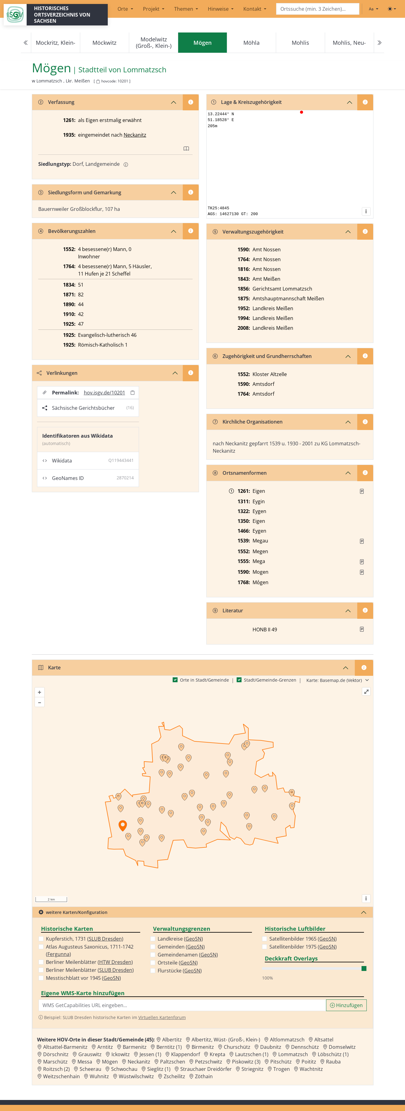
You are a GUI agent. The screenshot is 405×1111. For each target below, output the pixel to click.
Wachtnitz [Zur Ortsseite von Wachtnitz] (311, 1069)
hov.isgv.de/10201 (104, 392)
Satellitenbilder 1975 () (303, 946)
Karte (49, 667)
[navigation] (202, 42)
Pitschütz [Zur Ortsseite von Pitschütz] (281, 1061)
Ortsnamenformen (240, 473)
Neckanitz (135, 134)
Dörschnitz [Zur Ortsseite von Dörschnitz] (56, 1054)
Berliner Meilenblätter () (89, 962)
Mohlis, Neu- (349, 42)
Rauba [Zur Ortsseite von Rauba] (333, 1061)
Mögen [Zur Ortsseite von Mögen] (110, 1061)
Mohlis (300, 42)
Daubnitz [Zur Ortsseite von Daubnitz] (270, 1047)
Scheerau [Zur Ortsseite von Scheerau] (90, 1069)
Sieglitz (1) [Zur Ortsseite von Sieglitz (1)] (159, 1069)
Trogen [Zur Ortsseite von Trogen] (281, 1069)
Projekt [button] (152, 9)
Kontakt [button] (253, 9)
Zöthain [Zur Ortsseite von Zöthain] (204, 1076)
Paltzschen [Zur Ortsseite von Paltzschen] (172, 1061)
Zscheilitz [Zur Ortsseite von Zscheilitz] (174, 1076)
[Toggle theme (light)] (392, 8)
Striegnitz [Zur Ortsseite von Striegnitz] (253, 1069)
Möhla (251, 42)
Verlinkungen (57, 373)
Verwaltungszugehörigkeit (248, 231)
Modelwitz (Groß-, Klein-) (153, 42)
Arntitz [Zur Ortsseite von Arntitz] (105, 1047)
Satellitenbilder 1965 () (303, 938)
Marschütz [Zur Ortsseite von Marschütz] (55, 1061)
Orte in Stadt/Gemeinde (204, 680)
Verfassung (56, 102)
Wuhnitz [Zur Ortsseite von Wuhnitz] (99, 1076)
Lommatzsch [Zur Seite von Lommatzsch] (145, 69)
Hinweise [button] (219, 9)
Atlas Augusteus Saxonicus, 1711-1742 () (89, 950)
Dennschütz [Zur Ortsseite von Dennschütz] (305, 1047)
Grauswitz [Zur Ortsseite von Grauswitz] (90, 1054)
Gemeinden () (181, 946)
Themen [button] (184, 9)
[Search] (317, 9)
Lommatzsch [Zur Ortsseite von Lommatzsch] (293, 1054)
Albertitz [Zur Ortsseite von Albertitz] (172, 1039)
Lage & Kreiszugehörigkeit (246, 102)
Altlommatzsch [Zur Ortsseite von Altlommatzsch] (287, 1039)
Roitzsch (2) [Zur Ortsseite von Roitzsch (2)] (56, 1069)
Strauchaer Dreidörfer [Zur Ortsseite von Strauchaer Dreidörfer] (206, 1069)
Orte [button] (123, 9)
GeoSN (111, 978)
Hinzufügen (346, 1005)
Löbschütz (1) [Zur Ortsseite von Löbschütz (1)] (333, 1054)
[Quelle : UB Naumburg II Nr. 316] (362, 491)
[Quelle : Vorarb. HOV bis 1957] (362, 541)
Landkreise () (180, 938)
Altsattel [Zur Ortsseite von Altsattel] (323, 1039)
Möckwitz (104, 42)
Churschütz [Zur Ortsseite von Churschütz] (237, 1047)
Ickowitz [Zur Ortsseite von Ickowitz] (120, 1054)
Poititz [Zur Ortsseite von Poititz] (309, 1061)
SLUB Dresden (105, 938)
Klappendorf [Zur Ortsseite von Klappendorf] (185, 1054)
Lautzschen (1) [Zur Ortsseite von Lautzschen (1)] (251, 1054)
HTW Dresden (115, 962)
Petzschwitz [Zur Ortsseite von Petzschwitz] (208, 1061)
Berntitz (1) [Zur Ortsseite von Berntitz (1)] (169, 1047)
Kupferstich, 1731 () (84, 938)
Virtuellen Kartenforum (162, 1017)
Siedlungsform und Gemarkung (79, 192)
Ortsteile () (178, 962)
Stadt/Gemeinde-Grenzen (270, 680)
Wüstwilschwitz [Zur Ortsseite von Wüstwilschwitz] (136, 1076)
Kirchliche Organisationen (248, 421)
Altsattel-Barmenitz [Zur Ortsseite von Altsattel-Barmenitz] (65, 1047)
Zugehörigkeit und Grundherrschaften (262, 356)
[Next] (379, 42)
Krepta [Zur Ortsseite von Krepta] (217, 1054)
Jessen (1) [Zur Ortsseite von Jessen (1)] (150, 1054)
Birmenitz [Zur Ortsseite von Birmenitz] (203, 1047)
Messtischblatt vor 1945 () (83, 978)
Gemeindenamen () (188, 954)
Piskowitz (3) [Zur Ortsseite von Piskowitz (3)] (246, 1061)
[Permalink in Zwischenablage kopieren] (132, 392)
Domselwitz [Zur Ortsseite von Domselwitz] (342, 1047)
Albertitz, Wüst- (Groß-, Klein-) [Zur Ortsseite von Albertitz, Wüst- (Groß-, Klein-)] (226, 1039)
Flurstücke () (180, 970)
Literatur (228, 610)
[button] (361, 491)
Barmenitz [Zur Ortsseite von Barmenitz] (135, 1047)
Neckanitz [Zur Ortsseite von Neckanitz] (139, 1061)
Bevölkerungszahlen (67, 231)
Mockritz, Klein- (55, 42)
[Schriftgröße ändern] (373, 8)
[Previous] (26, 42)
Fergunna (58, 954)
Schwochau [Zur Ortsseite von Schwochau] (124, 1069)
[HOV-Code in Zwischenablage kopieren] (98, 81)
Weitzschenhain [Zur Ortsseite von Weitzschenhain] (61, 1076)
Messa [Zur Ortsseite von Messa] (84, 1061)
